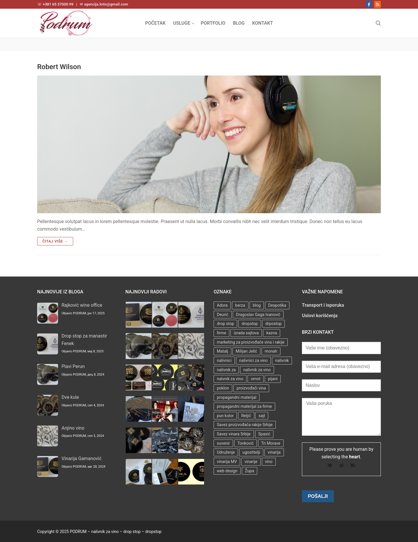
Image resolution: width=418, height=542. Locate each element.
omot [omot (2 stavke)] (255, 378)
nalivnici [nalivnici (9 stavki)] (224, 360)
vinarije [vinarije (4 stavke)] (250, 461)
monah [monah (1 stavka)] (271, 351)
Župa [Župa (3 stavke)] (249, 471)
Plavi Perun (73, 366)
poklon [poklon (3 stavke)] (223, 388)
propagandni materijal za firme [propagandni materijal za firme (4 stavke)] (244, 406)
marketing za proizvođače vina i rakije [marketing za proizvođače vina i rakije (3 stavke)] (250, 342)
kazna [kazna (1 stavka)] (271, 333)
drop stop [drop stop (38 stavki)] (225, 323)
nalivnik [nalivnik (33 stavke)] (282, 360)
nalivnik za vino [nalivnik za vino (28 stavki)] (257, 369)
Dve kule (70, 397)
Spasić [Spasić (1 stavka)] (264, 434)
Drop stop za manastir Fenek (84, 339)
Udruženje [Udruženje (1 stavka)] (226, 452)
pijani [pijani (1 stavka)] (273, 378)
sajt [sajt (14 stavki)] (261, 415)
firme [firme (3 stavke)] (221, 333)
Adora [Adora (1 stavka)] (222, 305)
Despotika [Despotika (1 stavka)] (277, 305)
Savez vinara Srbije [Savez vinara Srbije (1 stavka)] (234, 434)
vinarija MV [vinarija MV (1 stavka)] (227, 461)
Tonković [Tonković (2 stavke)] (245, 443)
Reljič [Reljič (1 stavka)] (246, 415)
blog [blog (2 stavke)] (257, 305)
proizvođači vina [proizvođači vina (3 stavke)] (251, 388)
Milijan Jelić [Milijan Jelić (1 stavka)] (246, 351)
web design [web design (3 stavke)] (227, 471)
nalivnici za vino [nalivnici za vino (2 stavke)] (253, 360)
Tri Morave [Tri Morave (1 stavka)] (270, 443)
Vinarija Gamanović (82, 458)
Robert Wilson (59, 67)
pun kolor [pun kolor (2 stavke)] (225, 415)
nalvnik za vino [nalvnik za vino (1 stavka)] (230, 378)
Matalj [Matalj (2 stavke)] (222, 351)
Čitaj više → (55, 241)
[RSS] (377, 4)
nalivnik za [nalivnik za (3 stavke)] (226, 369)
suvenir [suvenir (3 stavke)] (223, 443)
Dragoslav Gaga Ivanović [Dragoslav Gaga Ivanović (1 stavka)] (258, 314)
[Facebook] (368, 4)
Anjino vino (73, 428)
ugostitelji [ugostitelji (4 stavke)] (251, 452)
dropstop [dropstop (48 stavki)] (250, 323)
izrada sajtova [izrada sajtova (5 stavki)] (246, 333)
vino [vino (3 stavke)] (269, 461)
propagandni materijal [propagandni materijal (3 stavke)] (236, 397)
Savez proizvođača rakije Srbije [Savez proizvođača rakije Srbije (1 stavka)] (245, 424)
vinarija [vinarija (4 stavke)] (274, 452)
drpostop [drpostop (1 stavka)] (273, 323)
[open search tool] (378, 23)
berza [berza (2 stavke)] (240, 305)
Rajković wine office (82, 305)
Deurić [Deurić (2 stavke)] (222, 314)
